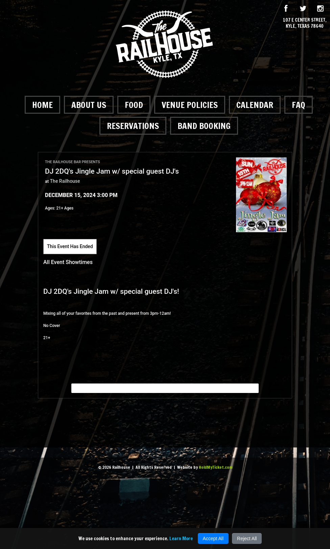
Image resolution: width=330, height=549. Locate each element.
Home (42, 105)
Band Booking (204, 126)
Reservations (133, 126)
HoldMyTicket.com (215, 467)
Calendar (254, 105)
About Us (88, 105)
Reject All (247, 538)
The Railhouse (65, 181)
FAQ (298, 105)
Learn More (181, 538)
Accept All (213, 538)
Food (134, 105)
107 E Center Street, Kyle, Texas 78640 (305, 23)
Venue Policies (190, 105)
